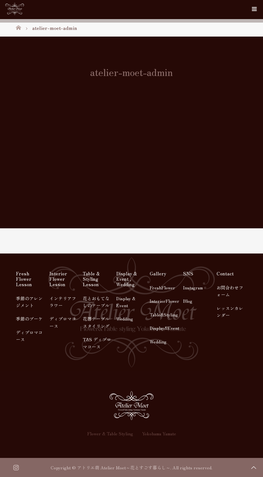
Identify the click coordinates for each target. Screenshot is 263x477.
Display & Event (125, 301)
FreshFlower (162, 287)
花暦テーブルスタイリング (96, 322)
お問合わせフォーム (230, 291)
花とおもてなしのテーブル (96, 301)
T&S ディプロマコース (97, 342)
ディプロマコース (29, 335)
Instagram (193, 287)
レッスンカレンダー (230, 311)
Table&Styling (164, 314)
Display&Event (164, 328)
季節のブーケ (29, 318)
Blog (187, 301)
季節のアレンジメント (29, 301)
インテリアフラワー (62, 301)
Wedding (124, 318)
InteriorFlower (164, 301)
